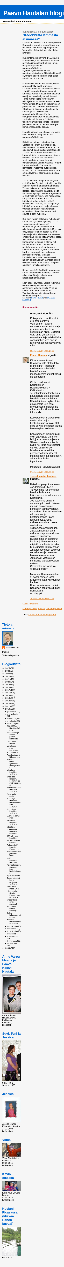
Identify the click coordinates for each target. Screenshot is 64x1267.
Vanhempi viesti (54, 608)
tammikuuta (12, 943)
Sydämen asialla (13, 875)
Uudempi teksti (30, 608)
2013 (7, 701)
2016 (7, 693)
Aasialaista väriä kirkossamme (13, 756)
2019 (7, 684)
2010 (7, 709)
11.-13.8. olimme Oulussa (13, 841)
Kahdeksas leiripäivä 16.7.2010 (12, 811)
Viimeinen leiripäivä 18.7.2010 (12, 772)
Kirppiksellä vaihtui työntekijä (12, 908)
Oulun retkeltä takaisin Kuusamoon (13, 847)
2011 (7, 706)
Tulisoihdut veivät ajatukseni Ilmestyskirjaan (13, 764)
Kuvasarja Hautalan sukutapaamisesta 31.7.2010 (13, 803)
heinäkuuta (12, 926)
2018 (7, 687)
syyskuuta (12, 721)
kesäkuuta (12, 929)
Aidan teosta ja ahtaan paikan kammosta (13, 736)
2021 (7, 679)
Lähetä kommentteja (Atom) (42, 614)
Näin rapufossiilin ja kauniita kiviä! (14, 854)
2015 (7, 695)
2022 (7, 676)
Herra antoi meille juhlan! (13, 888)
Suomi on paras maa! (13, 817)
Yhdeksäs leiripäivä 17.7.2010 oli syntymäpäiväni (13, 781)
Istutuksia (11, 827)
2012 (7, 703)
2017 (7, 690)
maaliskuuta (13, 936)
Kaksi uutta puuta (11, 795)
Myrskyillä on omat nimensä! (12, 902)
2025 (7, 668)
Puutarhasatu (12, 752)
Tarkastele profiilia (10, 655)
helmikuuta (12, 941)
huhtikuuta (12, 934)
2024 (7, 671)
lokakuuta (12, 718)
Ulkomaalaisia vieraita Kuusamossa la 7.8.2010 (13, 894)
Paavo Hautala (38, 355)
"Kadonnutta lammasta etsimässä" (12, 831)
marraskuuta (13, 714)
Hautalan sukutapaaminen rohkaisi (14, 922)
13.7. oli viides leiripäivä (12, 837)
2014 (7, 698)
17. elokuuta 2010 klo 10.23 (42, 472)
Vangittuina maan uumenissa (12, 748)
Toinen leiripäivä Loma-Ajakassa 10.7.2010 (13, 881)
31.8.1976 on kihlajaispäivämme (13, 728)
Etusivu (41, 608)
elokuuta (11, 724)
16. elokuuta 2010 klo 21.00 (42, 351)
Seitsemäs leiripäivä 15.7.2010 (12, 822)
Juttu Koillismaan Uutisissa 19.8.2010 (13, 789)
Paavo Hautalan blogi (33, 13)
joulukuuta (12, 711)
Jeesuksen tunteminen (43, 476)
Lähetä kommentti (30, 604)
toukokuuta (12, 931)
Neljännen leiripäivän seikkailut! (12, 860)
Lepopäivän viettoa (11, 742)
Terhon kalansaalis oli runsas (14, 915)
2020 (7, 682)
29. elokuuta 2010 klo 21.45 (42, 599)
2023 (7, 673)
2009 (7, 948)
